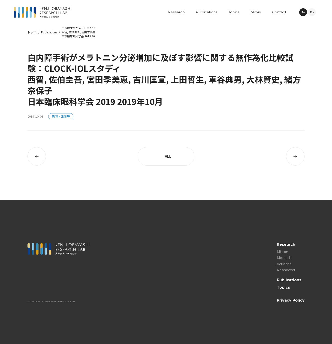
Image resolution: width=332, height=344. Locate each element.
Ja (303, 12)
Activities (284, 264)
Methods (284, 258)
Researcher (286, 270)
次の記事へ (295, 156)
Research (286, 244)
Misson (282, 251)
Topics (283, 287)
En (312, 12)
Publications (49, 32)
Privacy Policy (291, 300)
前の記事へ (37, 156)
